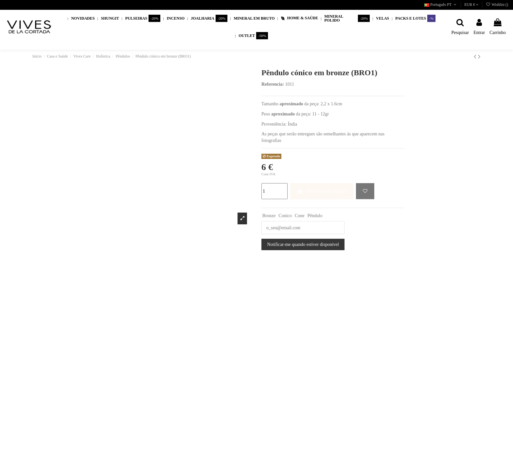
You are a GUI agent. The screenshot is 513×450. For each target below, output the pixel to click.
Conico (285, 215)
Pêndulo (315, 215)
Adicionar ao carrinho (321, 191)
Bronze (268, 215)
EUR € (471, 4)
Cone (300, 215)
